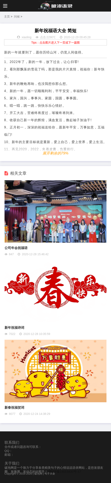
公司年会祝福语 (16, 248)
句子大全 (49, 473)
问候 (17, 16)
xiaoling (26, 37)
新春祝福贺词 (14, 407)
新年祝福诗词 (14, 327)
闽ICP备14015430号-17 (65, 471)
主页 (7, 16)
